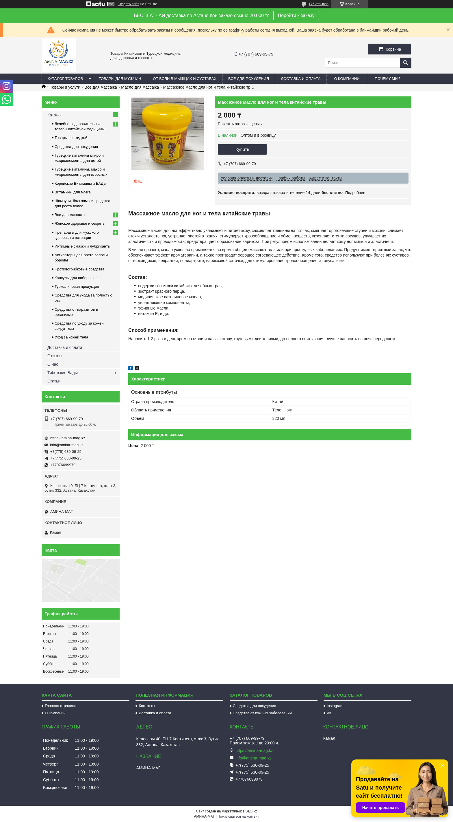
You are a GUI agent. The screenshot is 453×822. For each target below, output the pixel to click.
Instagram (335, 706)
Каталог (54, 115)
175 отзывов (318, 4)
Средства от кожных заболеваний (262, 713)
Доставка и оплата (300, 78)
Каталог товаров (65, 78)
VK (329, 713)
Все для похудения (248, 78)
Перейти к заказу (296, 15)
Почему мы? (387, 78)
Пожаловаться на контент (238, 816)
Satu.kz (251, 811)
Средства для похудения (76, 146)
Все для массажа (101, 87)
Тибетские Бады (62, 372)
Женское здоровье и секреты (80, 223)
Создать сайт (128, 4)
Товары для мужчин (120, 78)
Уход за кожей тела (71, 337)
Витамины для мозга (73, 192)
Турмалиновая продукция (77, 286)
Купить (242, 149)
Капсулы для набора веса (77, 278)
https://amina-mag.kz (67, 438)
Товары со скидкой (71, 138)
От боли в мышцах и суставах (185, 78)
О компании (346, 78)
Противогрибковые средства (79, 269)
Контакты (147, 706)
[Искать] (405, 63)
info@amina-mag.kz (66, 445)
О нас (52, 364)
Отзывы (54, 356)
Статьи (53, 381)
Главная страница (60, 706)
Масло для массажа (140, 87)
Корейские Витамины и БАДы (80, 183)
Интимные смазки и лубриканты (83, 246)
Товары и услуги (65, 87)
